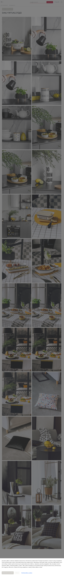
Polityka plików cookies (26, 572)
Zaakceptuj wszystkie (8, 572)
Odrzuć (17, 572)
